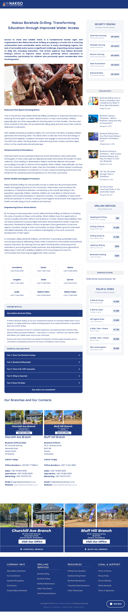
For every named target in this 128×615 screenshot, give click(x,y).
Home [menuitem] (10, 11)
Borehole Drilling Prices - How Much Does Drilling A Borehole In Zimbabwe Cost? (110, 137)
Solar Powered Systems (46, 593)
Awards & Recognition (15, 581)
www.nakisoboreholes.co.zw (26, 485)
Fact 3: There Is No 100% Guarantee (21, 369)
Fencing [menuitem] (57, 11)
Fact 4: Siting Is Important (17, 376)
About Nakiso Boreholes (16, 571)
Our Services (12, 586)
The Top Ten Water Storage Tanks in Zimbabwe (107, 174)
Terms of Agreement (106, 591)
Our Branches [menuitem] (83, 11)
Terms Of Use (67, 607)
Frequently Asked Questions (79, 586)
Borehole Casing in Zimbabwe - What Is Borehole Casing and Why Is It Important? (110, 119)
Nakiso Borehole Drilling (63, 603)
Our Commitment (13, 576)
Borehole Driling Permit (77, 576)
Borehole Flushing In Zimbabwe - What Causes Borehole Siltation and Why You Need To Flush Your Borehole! (110, 156)
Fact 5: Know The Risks (16, 383)
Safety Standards (105, 586)
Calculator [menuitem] (45, 11)
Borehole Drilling (43, 579)
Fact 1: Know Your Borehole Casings (21, 355)
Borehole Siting (43, 574)
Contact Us (56, 607)
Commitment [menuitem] (105, 11)
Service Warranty (104, 581)
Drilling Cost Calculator (77, 571)
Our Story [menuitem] (32, 11)
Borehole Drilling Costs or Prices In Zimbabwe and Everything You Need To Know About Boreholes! (110, 102)
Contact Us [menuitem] (120, 11)
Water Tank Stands (44, 589)
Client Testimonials (75, 591)
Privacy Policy (103, 576)
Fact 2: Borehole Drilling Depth (19, 362)
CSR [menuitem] (94, 11)
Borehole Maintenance (46, 584)
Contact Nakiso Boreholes (17, 591)
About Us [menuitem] (20, 11)
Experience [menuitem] (69, 11)
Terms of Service (104, 571)
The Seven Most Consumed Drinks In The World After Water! (110, 189)
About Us (47, 607)
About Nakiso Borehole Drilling (19, 313)
